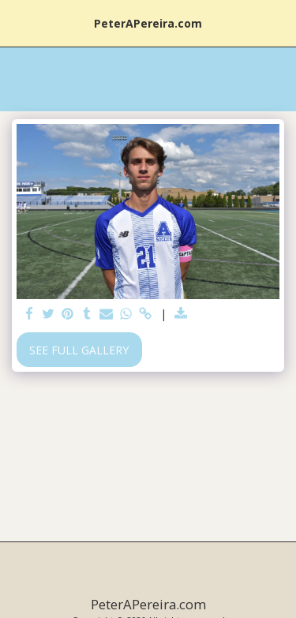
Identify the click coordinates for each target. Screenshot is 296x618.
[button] (17, 22)
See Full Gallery (79, 350)
